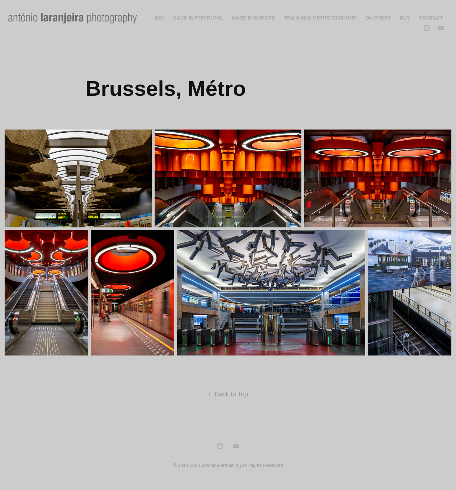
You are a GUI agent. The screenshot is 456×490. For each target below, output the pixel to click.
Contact (431, 18)
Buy (405, 18)
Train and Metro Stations (320, 18)
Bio (159, 18)
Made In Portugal (197, 18)
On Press (378, 18)
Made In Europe (253, 18)
